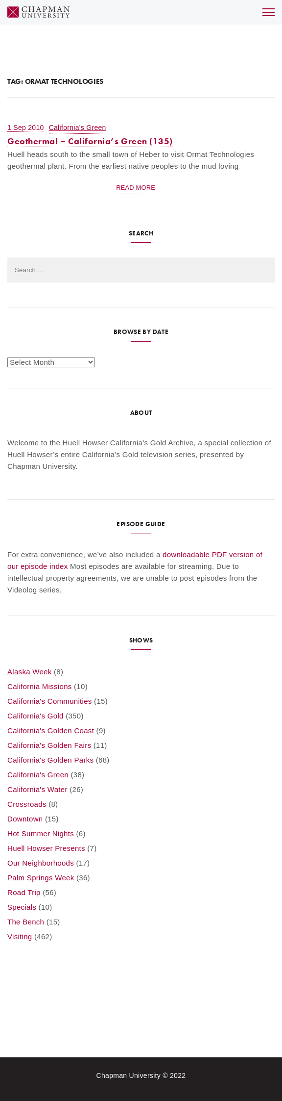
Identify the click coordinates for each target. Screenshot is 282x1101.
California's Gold (35, 716)
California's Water (37, 789)
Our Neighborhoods (40, 863)
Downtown (25, 819)
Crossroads (27, 804)
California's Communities (49, 701)
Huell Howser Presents (46, 848)
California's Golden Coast (50, 730)
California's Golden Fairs (49, 745)
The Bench (25, 922)
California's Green (77, 127)
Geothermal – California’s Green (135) (90, 141)
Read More (135, 187)
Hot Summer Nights (40, 833)
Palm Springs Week (40, 877)
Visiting (19, 936)
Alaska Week (29, 671)
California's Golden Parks (50, 760)
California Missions (39, 686)
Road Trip (24, 892)
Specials (21, 907)
